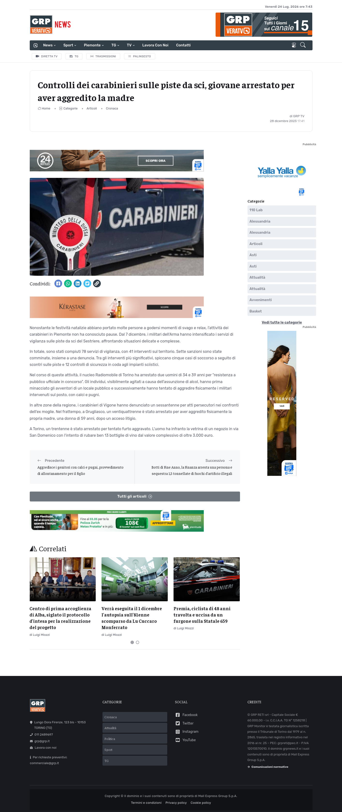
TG (113, 45)
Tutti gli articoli (134, 496)
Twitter (184, 723)
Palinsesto (139, 56)
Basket (255, 311)
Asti (253, 255)
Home (44, 108)
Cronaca (112, 108)
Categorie (68, 108)
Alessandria (259, 221)
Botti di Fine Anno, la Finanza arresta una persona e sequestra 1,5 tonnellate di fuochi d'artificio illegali (192, 470)
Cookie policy (201, 802)
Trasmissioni (103, 56)
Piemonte (92, 45)
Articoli (92, 108)
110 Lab (256, 210)
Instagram (187, 732)
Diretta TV (47, 56)
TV (129, 45)
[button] (303, 45)
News (48, 45)
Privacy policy (176, 802)
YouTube (185, 740)
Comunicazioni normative (267, 766)
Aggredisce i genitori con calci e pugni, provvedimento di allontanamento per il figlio (80, 470)
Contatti (183, 45)
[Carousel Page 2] (137, 642)
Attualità (257, 278)
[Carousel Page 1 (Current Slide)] (132, 642)
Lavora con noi (155, 45)
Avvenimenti (260, 300)
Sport (68, 45)
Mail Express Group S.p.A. (217, 796)
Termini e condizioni (146, 802)
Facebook (186, 715)
